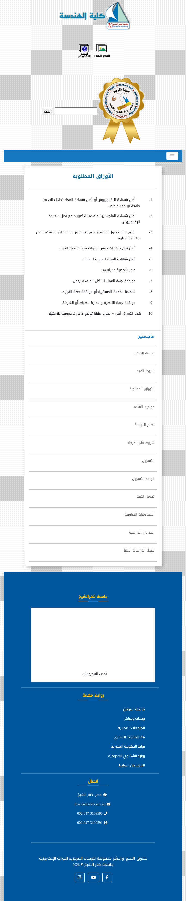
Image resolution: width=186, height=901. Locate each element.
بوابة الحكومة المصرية (128, 746)
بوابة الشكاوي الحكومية (126, 756)
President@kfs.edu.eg (92, 804)
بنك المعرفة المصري (129, 737)
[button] (106, 877)
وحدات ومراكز (134, 718)
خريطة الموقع (134, 709)
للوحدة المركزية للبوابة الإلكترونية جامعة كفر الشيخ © (76, 861)
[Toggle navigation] (172, 156)
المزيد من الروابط (132, 765)
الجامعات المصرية (131, 727)
